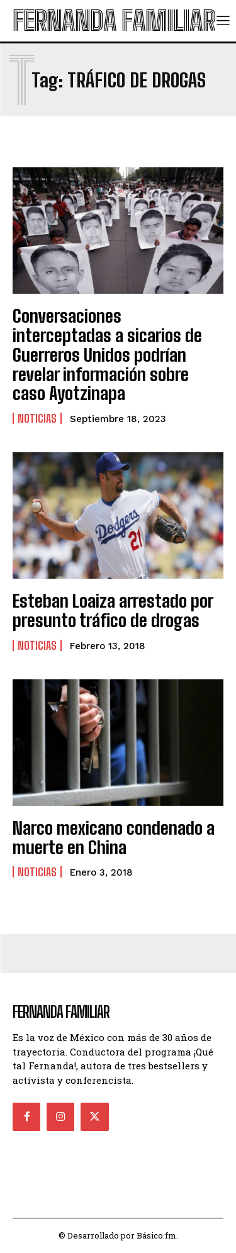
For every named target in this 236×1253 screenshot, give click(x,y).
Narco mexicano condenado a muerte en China (114, 837)
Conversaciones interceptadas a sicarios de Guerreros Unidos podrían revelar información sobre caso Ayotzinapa (107, 354)
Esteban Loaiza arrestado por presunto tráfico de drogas (113, 610)
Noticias (37, 418)
